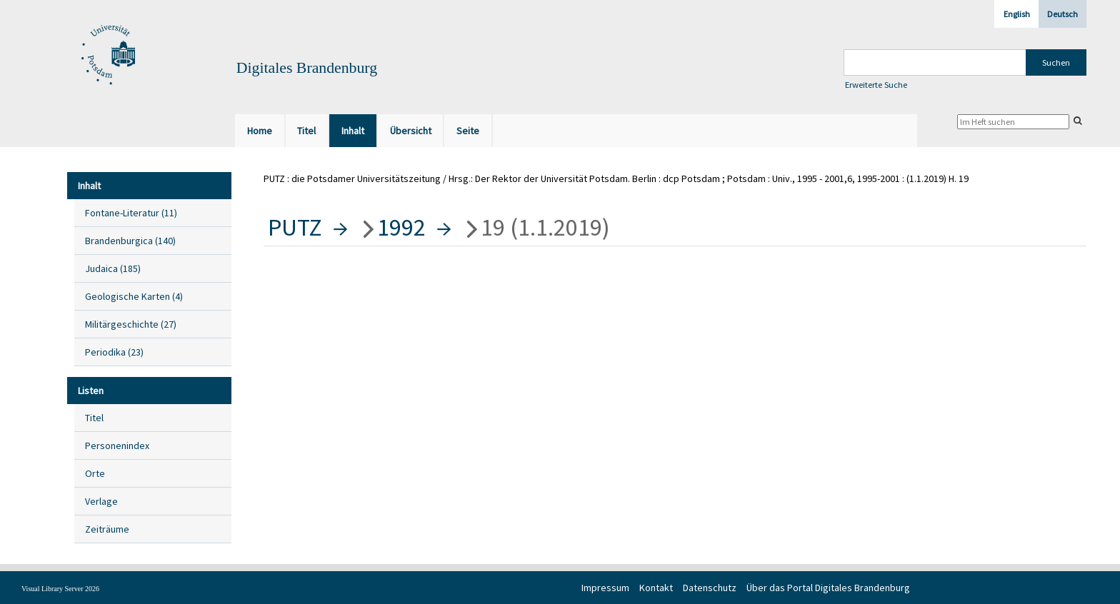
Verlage (101, 501)
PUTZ (295, 227)
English (1017, 14)
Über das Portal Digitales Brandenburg (828, 587)
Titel (94, 417)
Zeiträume (107, 529)
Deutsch (1062, 14)
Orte (95, 473)
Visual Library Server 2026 (60, 589)
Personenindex (117, 445)
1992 (401, 227)
